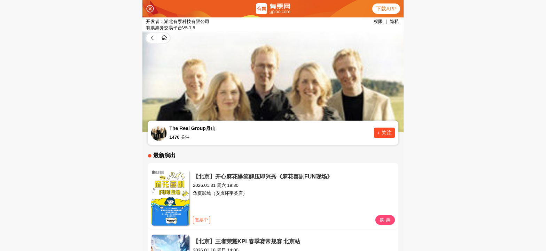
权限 (378, 21)
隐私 (394, 21)
